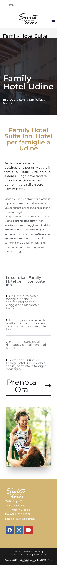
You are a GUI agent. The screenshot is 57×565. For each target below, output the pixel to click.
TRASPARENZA (40, 555)
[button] (52, 21)
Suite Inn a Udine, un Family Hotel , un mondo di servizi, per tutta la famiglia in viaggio (26, 364)
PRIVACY (37, 552)
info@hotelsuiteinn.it (23, 518)
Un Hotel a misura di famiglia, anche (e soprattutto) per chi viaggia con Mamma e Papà (23, 302)
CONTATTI (27, 552)
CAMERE (17, 552)
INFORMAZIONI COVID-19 (21, 555)
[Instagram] (19, 530)
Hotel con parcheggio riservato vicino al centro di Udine (26, 345)
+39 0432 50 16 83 (20, 510)
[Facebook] (10, 530)
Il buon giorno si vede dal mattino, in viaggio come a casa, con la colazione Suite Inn (26, 324)
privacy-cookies (28, 562)
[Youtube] (28, 530)
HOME (10, 4)
